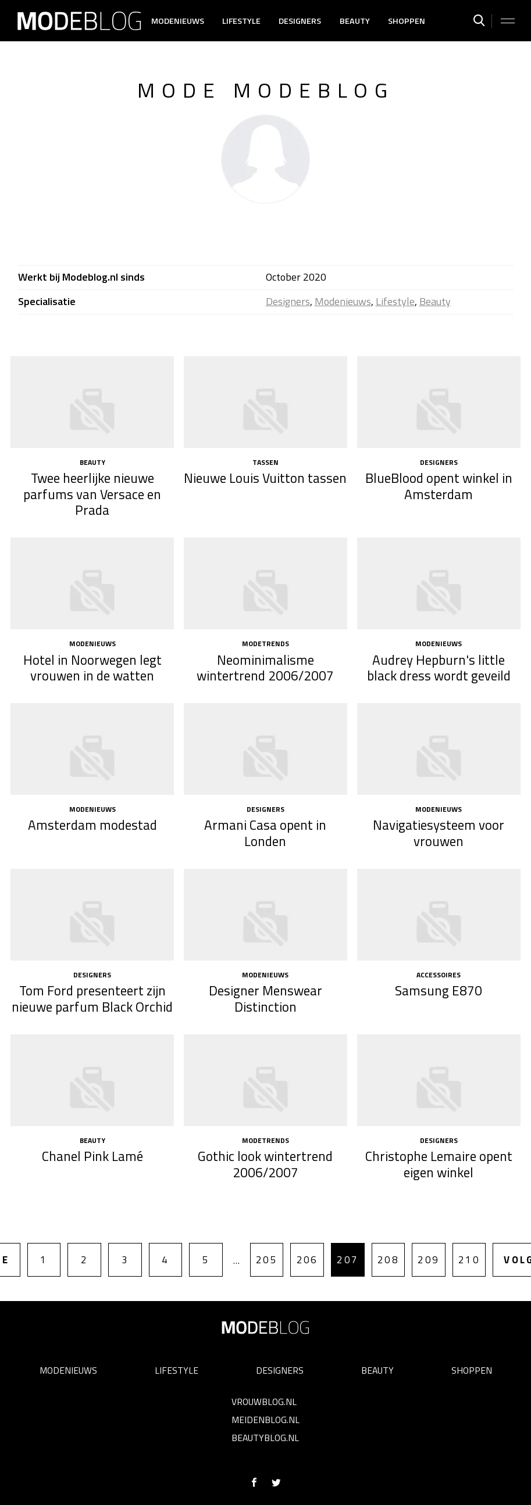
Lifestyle (241, 21)
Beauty (355, 21)
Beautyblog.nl (265, 1438)
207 (347, 1259)
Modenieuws (177, 21)
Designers (300, 21)
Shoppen (406, 21)
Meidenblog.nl (265, 1420)
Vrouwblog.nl (264, 1402)
